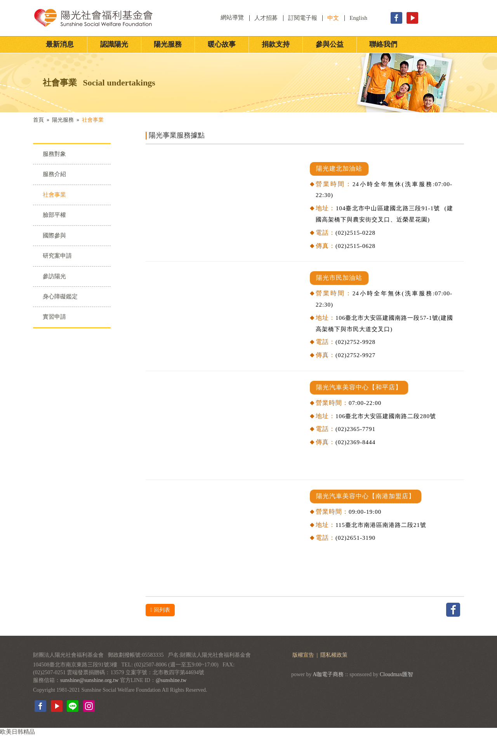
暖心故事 (222, 44)
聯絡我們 (383, 44)
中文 (333, 18)
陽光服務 (168, 44)
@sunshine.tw (171, 680)
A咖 (317, 674)
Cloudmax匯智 (396, 674)
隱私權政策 (334, 655)
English (358, 18)
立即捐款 (449, 18)
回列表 (160, 610)
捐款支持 (276, 44)
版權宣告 (304, 655)
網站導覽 (233, 17)
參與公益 (330, 44)
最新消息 (60, 44)
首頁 (38, 120)
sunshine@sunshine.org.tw (89, 680)
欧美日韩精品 (17, 732)
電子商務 (333, 674)
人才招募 (266, 18)
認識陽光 (114, 44)
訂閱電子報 (302, 18)
